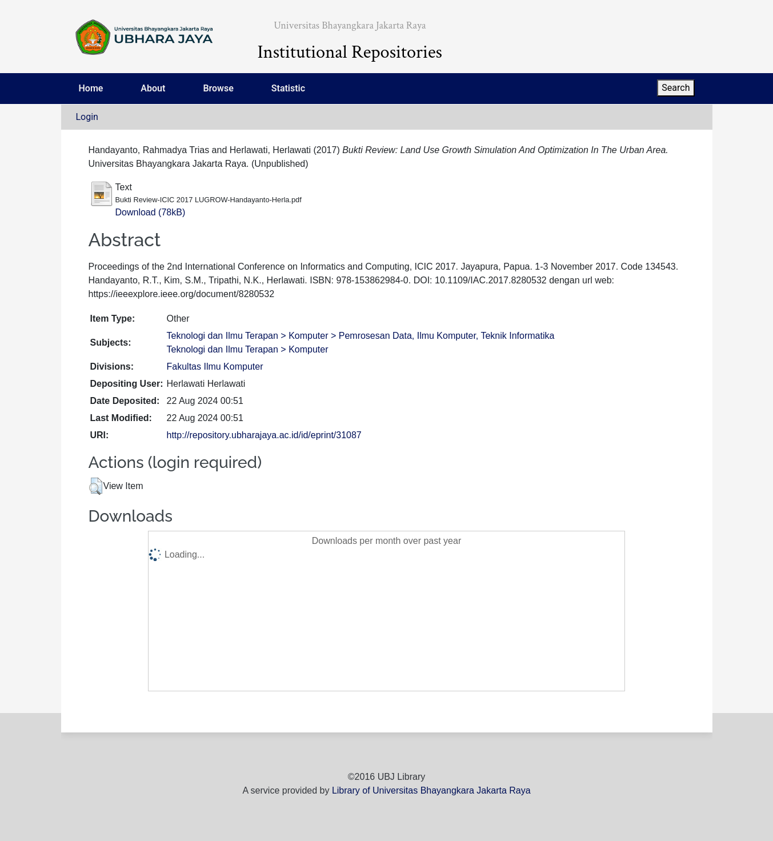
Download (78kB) (150, 212)
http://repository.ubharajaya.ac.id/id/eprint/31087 (264, 435)
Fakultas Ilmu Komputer (215, 366)
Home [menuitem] (91, 88)
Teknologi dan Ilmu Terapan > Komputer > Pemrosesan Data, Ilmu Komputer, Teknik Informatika (361, 336)
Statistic (288, 88)
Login (87, 116)
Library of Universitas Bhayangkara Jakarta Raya (431, 790)
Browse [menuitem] (218, 88)
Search (676, 87)
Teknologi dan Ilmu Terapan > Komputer (248, 349)
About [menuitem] (153, 88)
